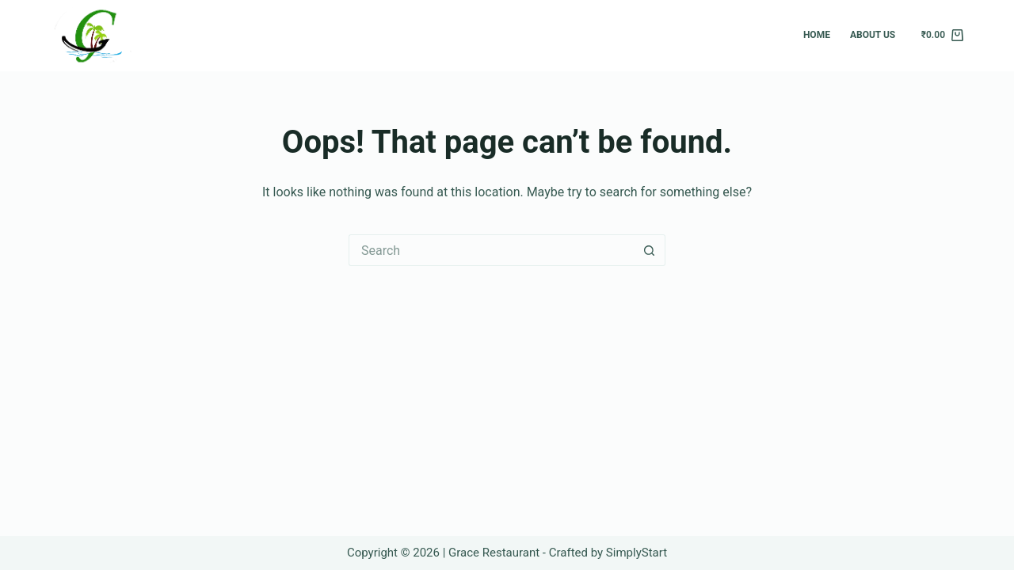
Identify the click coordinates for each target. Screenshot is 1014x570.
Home (816, 34)
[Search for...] (491, 250)
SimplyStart (636, 552)
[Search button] (649, 250)
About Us (872, 34)
